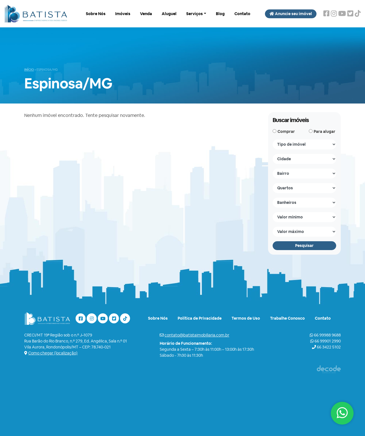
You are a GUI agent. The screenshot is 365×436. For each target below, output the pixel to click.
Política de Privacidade (200, 318)
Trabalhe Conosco (287, 318)
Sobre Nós (96, 13)
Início (29, 70)
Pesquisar (304, 245)
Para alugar (324, 131)
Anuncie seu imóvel (290, 13)
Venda (146, 13)
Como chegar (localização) (53, 353)
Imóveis (122, 13)
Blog (220, 13)
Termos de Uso (246, 318)
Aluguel (169, 13)
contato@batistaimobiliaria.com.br (197, 335)
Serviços (194, 13)
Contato (242, 13)
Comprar (286, 131)
